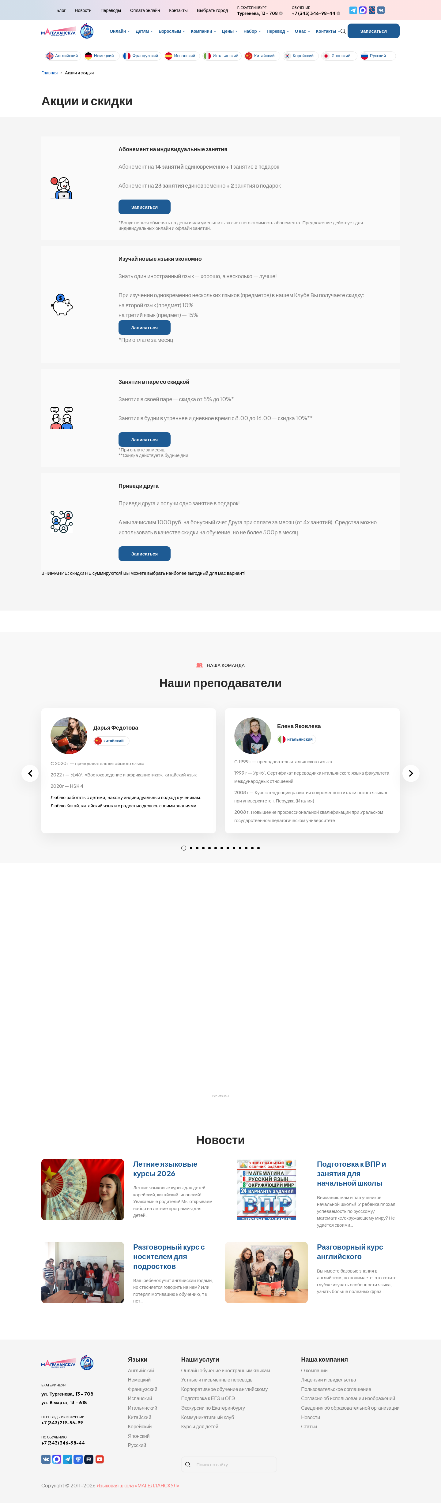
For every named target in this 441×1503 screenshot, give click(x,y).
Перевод (276, 31)
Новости (83, 10)
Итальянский (225, 55)
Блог (61, 10)
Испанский (184, 55)
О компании (314, 1370)
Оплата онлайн (145, 10)
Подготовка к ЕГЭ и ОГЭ (208, 1398)
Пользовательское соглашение (336, 1389)
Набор (250, 31)
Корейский (303, 55)
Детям (142, 31)
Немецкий (104, 55)
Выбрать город (212, 10)
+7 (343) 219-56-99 (62, 1422)
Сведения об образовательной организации (350, 1407)
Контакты (178, 10)
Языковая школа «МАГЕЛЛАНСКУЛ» (137, 1485)
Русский (378, 55)
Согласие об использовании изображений (348, 1398)
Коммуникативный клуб (207, 1417)
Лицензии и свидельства (328, 1379)
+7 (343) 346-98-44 (313, 13)
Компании (201, 31)
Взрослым (170, 31)
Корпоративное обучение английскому (224, 1389)
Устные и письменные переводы (217, 1379)
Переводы (111, 10)
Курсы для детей (199, 1426)
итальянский (300, 739)
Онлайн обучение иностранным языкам (225, 1370)
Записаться (373, 31)
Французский (145, 55)
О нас (300, 31)
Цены (228, 31)
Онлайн (118, 31)
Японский (340, 55)
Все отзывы (220, 1096)
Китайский (264, 55)
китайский (114, 740)
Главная (49, 72)
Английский (66, 55)
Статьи (309, 1426)
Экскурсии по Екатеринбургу (213, 1407)
